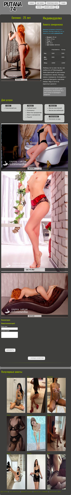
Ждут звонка (40, 3)
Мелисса (29, 415)
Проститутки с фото (55, 491)
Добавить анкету (49, 7)
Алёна (9, 377)
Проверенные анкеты (52, 3)
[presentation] (13, 343)
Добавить (10, 350)
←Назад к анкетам (36, 358)
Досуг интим (4, 491)
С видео (63, 3)
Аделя (49, 415)
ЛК (57, 7)
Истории (39, 7)
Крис (48, 453)
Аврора (29, 453)
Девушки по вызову (26, 491)
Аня (28, 377)
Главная (31, 3)
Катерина (50, 377)
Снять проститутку (14, 491)
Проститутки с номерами (40, 491)
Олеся (9, 415)
